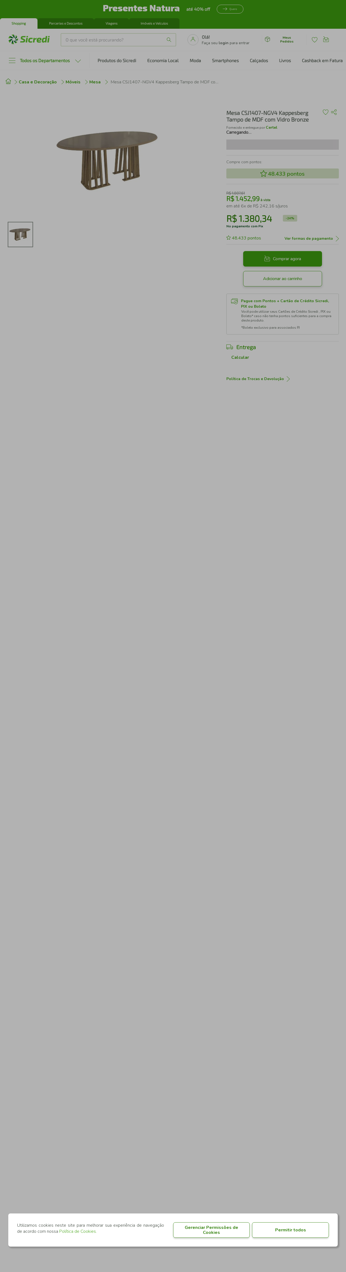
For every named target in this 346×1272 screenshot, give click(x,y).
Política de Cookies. (78, 1231)
